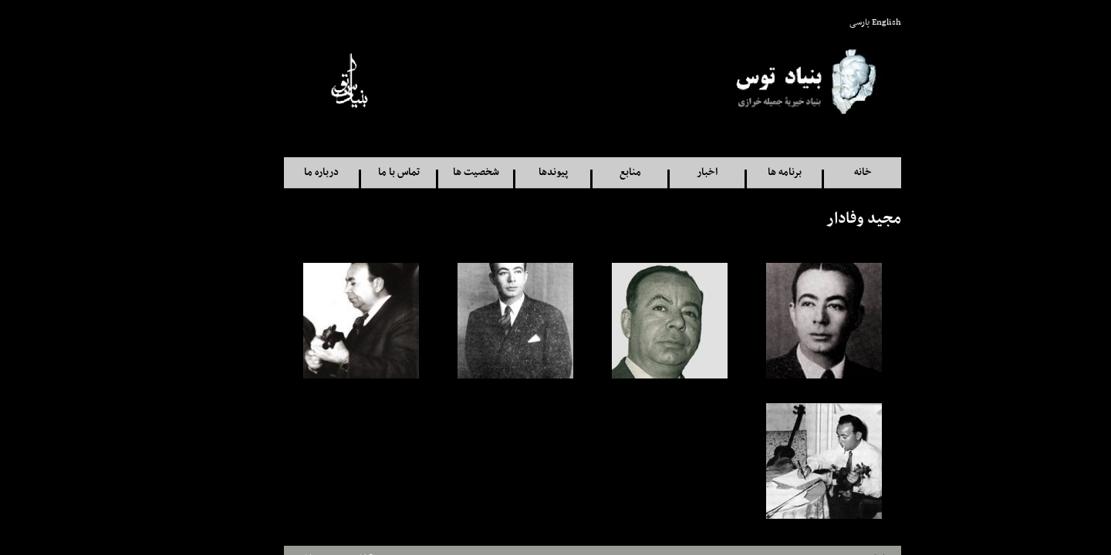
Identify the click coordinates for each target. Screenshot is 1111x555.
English (849, 22)
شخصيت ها (439, 172)
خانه (826, 172)
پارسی (822, 22)
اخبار (670, 172)
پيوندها (516, 172)
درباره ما (284, 172)
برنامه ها (748, 172)
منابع (593, 172)
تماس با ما (362, 172)
